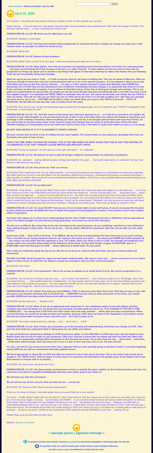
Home (10, 6)
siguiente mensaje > (90, 433)
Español (18, 6)
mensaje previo (62, 433)
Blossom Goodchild (25, 422)
